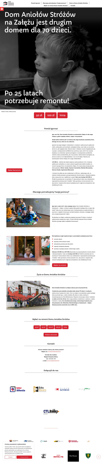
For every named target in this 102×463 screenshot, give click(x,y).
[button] (2, 9)
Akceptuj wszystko (24, 457)
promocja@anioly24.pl (53, 368)
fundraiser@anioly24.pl (54, 359)
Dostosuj (10, 457)
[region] (18, 451)
